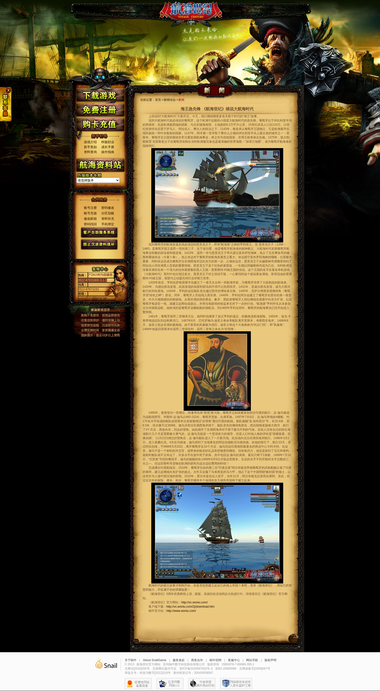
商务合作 (197, 660)
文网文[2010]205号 (137, 668)
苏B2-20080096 (225, 668)
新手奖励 (90, 147)
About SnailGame (154, 660)
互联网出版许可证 (164, 668)
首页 (158, 100)
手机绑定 (107, 224)
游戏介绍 (90, 142)
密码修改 (107, 208)
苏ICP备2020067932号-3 (196, 668)
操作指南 (107, 152)
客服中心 (234, 660)
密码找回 (90, 224)
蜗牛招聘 (215, 660)
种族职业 (107, 142)
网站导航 (252, 660)
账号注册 (90, 208)
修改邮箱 (90, 219)
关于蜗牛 (131, 660)
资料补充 (107, 219)
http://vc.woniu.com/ (194, 602)
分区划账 (107, 213)
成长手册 (107, 147)
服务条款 (179, 660)
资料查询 (90, 152)
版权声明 (270, 660)
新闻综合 (170, 100)
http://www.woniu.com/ (181, 611)
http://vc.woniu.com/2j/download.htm (190, 606)
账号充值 (90, 213)
